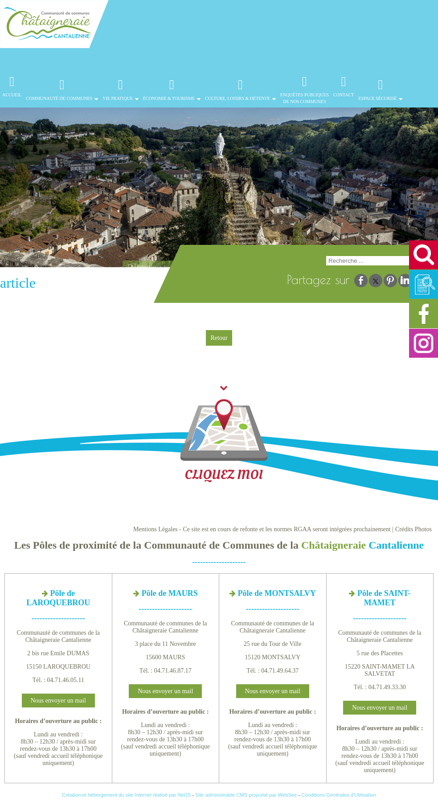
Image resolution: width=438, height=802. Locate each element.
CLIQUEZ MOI (223, 436)
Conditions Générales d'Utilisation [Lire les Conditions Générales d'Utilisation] (338, 795)
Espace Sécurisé (377, 98)
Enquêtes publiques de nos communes (304, 98)
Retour (218, 338)
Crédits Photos (413, 529)
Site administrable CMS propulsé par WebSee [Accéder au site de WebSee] (246, 795)
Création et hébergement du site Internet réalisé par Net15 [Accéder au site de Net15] (126, 795)
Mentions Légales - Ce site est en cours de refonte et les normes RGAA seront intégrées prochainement (262, 529)
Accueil (11, 98)
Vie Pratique (117, 98)
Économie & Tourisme (169, 98)
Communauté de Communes (59, 98)
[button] (423, 254)
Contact (343, 98)
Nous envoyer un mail (58, 700)
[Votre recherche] (370, 260)
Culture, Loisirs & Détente (237, 98)
